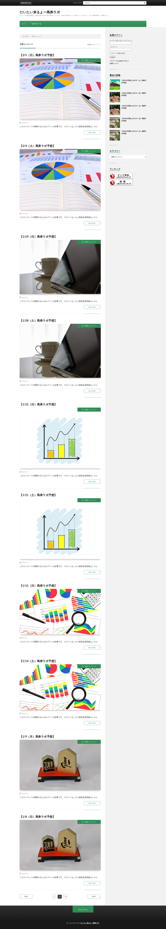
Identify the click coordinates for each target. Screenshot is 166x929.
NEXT (94, 896)
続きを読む (92, 132)
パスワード (113, 47)
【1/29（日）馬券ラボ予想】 (38, 236)
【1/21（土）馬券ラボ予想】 (38, 495)
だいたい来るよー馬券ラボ (40, 12)
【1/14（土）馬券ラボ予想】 (38, 661)
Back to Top (83, 910)
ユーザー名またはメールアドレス (121, 40)
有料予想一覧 (36, 24)
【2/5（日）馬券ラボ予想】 (37, 55)
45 (66, 896)
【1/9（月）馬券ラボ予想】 (37, 736)
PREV (26, 896)
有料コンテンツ (90, 60)
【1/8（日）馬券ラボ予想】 (37, 816)
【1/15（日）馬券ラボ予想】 (38, 585)
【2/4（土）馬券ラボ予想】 (37, 145)
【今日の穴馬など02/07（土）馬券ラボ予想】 (89, 3)
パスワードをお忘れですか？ (119, 61)
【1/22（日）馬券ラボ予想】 (38, 404)
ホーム (24, 24)
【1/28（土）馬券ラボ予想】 (38, 320)
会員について (114, 63)
